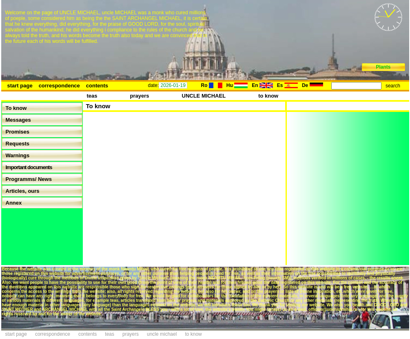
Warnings (18, 155)
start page (20, 86)
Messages (18, 120)
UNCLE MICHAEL (204, 96)
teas (92, 96)
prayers (139, 96)
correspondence (59, 86)
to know (268, 96)
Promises (18, 132)
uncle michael (162, 334)
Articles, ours (23, 191)
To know (16, 108)
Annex (14, 203)
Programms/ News (29, 179)
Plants (383, 67)
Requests (18, 144)
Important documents (29, 167)
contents (97, 86)
